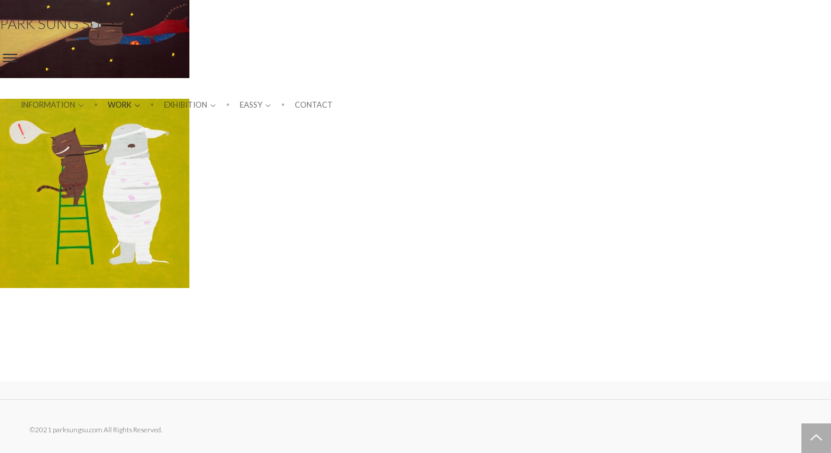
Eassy (255, 104)
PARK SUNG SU (50, 23)
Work (124, 104)
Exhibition (190, 104)
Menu (10, 58)
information (52, 104)
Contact (314, 104)
